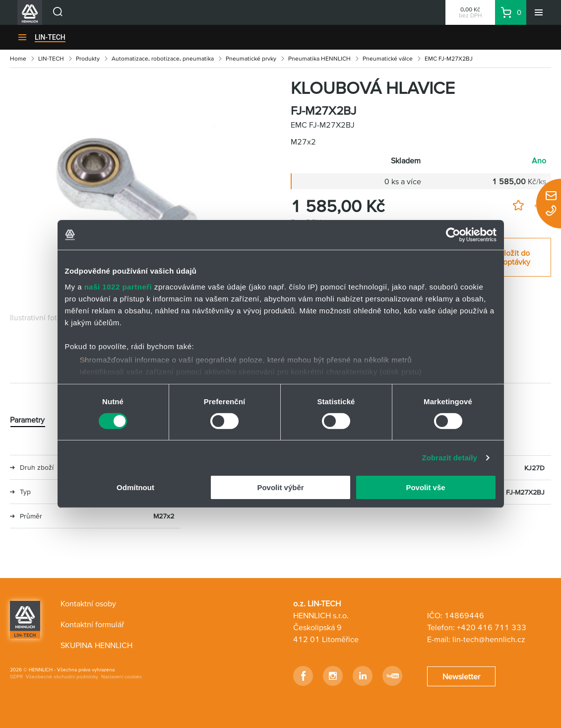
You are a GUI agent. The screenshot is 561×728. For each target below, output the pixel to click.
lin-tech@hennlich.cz (488, 639)
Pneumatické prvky (251, 58)
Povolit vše (425, 487)
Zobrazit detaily (449, 457)
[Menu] (538, 12)
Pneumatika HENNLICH (319, 58)
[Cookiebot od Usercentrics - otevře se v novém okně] (453, 234)
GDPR (16, 676)
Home (18, 58)
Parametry (27, 419)
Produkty (88, 58)
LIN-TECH (50, 37)
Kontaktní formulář (92, 624)
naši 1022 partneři (118, 286)
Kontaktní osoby (88, 603)
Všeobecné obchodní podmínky (62, 676)
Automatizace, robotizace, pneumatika (163, 58)
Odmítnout (135, 487)
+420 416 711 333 (491, 627)
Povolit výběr (280, 487)
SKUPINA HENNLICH (96, 645)
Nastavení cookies (121, 676)
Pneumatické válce (388, 58)
